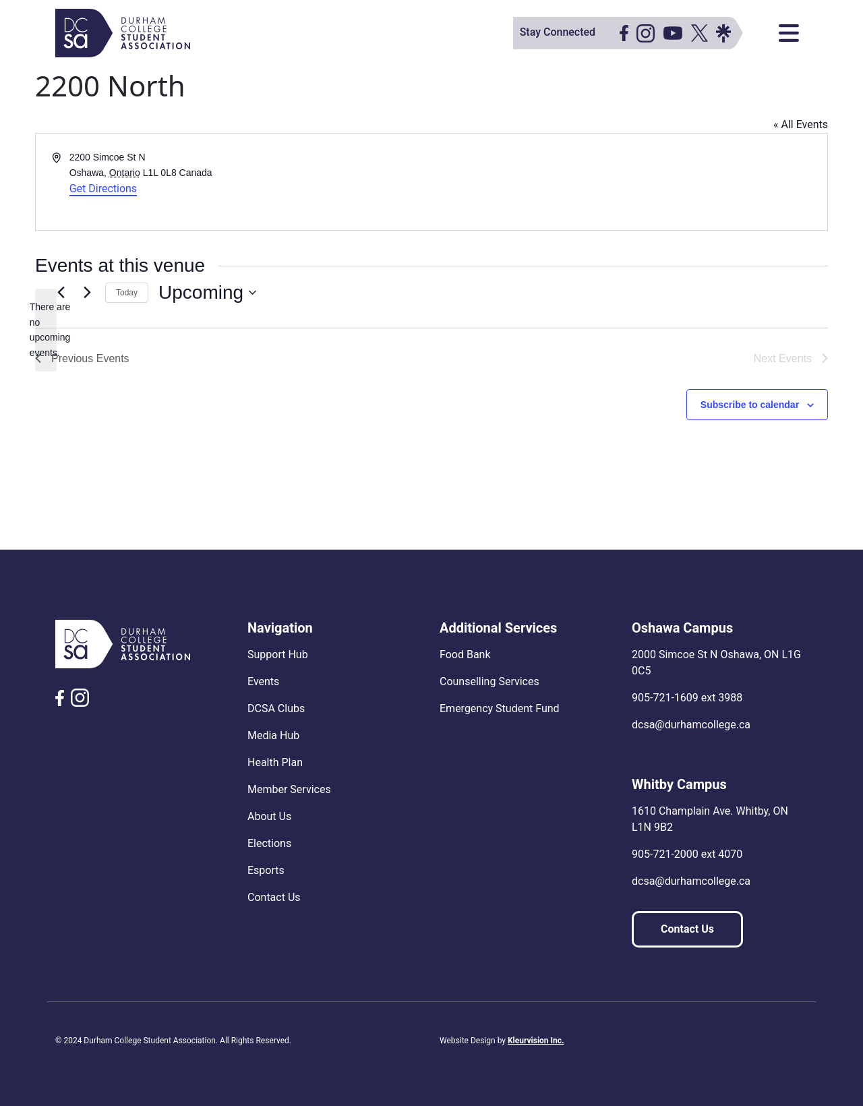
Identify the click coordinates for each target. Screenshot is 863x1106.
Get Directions (103, 188)
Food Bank (465, 654)
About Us (269, 816)
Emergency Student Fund (500, 708)
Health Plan (275, 762)
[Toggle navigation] (789, 33)
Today (127, 292)
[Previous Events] (61, 293)
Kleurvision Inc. (536, 1040)
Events (263, 681)
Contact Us (274, 897)
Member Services (289, 789)
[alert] (46, 330)
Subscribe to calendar (750, 404)
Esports (266, 870)
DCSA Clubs (276, 708)
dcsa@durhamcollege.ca (691, 724)
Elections (269, 843)
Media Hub (273, 735)
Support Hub (277, 654)
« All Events (800, 124)
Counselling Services (489, 681)
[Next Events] (87, 293)
